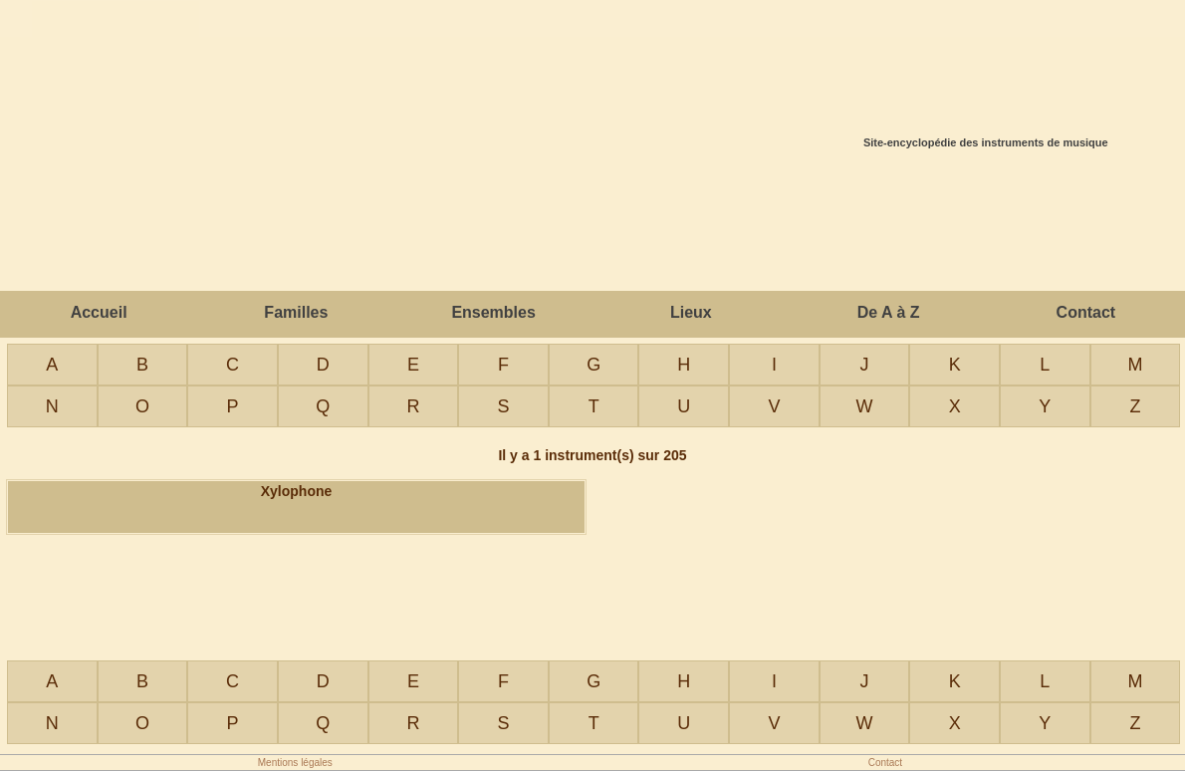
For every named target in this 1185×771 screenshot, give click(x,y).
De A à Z (888, 312)
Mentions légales (295, 762)
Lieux (691, 312)
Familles (296, 312)
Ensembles (493, 312)
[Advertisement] (592, 223)
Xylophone (297, 491)
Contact (1086, 312)
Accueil (99, 312)
